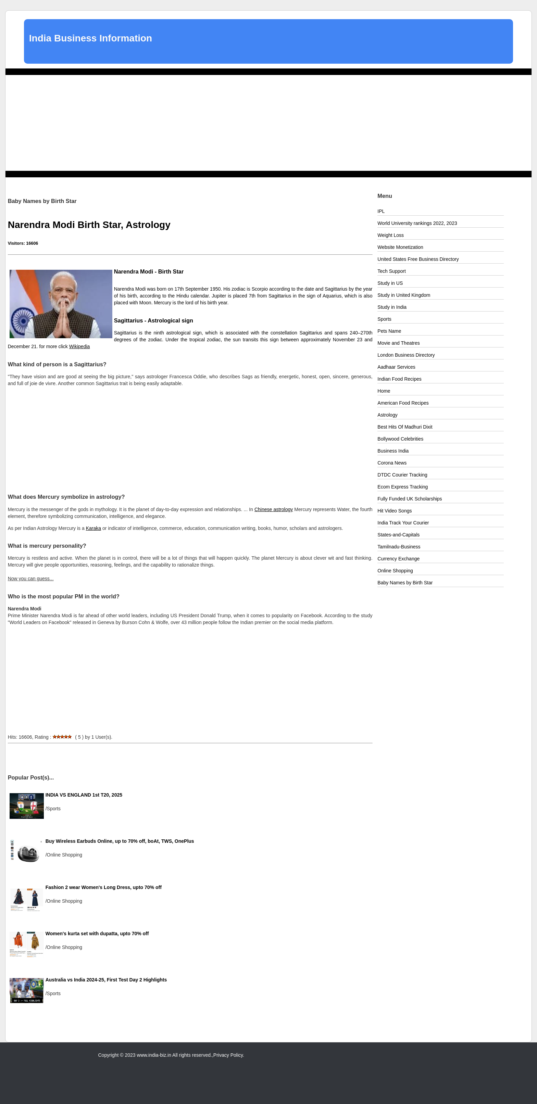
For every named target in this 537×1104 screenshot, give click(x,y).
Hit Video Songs (394, 510)
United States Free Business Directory (418, 259)
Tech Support (391, 271)
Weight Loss (390, 235)
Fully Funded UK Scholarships (409, 499)
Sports (384, 319)
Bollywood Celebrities (400, 439)
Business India (393, 451)
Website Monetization (400, 247)
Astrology (387, 415)
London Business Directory (406, 355)
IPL (381, 211)
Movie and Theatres (398, 343)
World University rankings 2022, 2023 (417, 223)
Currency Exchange (398, 558)
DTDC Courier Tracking (402, 475)
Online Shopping (395, 570)
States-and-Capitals (398, 534)
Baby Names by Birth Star (405, 582)
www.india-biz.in (154, 1055)
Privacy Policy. (228, 1055)
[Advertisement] (268, 123)
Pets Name (389, 331)
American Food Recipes (402, 403)
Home (383, 391)
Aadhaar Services (396, 367)
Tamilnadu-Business (398, 546)
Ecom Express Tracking (402, 487)
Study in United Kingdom (403, 295)
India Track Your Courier (403, 522)
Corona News (392, 463)
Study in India (392, 307)
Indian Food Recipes (399, 379)
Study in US (390, 283)
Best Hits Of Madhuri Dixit (404, 427)
